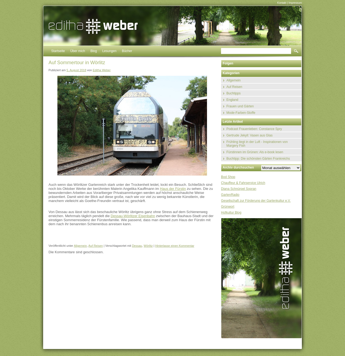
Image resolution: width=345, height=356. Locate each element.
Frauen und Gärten (240, 106)
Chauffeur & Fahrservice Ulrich (243, 183)
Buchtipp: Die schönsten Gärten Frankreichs (258, 158)
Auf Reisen (95, 245)
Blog (93, 51)
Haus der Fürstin (173, 189)
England (232, 100)
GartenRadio (230, 195)
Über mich (77, 51)
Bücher (127, 51)
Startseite (58, 51)
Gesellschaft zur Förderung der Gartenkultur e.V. (256, 201)
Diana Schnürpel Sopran (238, 189)
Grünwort (227, 206)
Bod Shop (228, 177)
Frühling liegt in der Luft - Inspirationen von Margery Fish (257, 144)
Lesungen (109, 51)
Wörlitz (148, 245)
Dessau (137, 245)
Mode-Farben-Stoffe (240, 113)
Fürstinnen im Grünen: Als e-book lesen (254, 152)
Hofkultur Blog (231, 212)
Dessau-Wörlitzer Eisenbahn (133, 216)
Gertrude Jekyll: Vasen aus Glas (249, 135)
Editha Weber (102, 70)
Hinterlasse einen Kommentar (174, 245)
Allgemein (80, 245)
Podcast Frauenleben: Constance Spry (254, 129)
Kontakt (281, 2)
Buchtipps (233, 93)
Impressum (295, 2)
